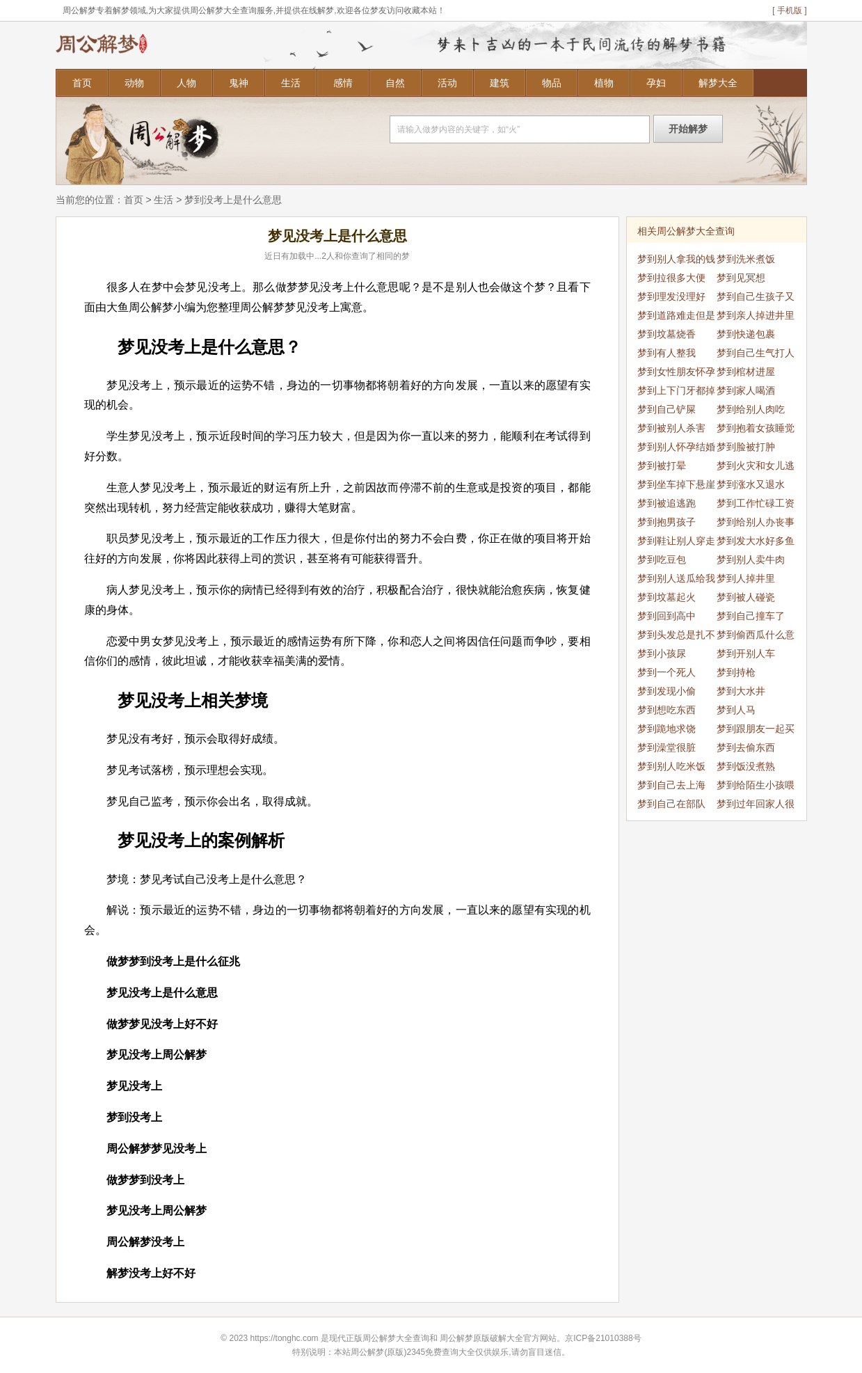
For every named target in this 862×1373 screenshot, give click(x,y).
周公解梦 (456, 1338)
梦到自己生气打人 (756, 352)
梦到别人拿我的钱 (676, 258)
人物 (186, 82)
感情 (343, 82)
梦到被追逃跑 (666, 503)
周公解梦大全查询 (395, 1338)
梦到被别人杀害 (671, 428)
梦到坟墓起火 (666, 597)
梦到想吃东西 (666, 709)
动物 (134, 82)
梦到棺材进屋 (746, 371)
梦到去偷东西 (746, 747)
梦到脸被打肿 (746, 446)
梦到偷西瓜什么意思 (756, 636)
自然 (395, 82)
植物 (604, 82)
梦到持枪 (736, 672)
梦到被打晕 (661, 465)
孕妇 (656, 82)
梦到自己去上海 (671, 785)
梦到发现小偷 (666, 691)
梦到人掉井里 (746, 578)
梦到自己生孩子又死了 (756, 298)
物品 (551, 82)
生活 (291, 82)
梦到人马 (736, 709)
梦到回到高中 (666, 615)
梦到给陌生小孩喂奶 (756, 787)
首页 (82, 82)
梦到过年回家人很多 (756, 806)
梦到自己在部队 (671, 803)
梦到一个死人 (666, 672)
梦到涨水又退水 (751, 484)
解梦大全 (718, 82)
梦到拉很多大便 (671, 277)
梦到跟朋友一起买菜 (756, 730)
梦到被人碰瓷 (746, 597)
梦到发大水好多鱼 (756, 540)
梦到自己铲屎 (666, 409)
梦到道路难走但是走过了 (676, 317)
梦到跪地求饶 (666, 728)
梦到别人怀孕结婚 (676, 446)
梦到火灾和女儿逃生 (756, 467)
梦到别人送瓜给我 (676, 578)
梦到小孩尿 (661, 653)
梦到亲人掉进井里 (756, 315)
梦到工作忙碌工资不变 (756, 505)
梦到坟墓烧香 (666, 334)
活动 (447, 82)
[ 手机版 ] (789, 10)
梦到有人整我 (666, 352)
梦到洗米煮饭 (746, 258)
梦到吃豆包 (661, 559)
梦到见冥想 (741, 277)
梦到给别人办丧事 (756, 521)
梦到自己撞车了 (751, 615)
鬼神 (238, 82)
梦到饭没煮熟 (746, 766)
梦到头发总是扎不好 (676, 636)
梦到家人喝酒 (746, 390)
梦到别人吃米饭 (671, 766)
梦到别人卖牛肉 (751, 559)
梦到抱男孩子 (666, 521)
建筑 (499, 82)
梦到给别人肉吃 (751, 409)
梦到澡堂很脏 (666, 747)
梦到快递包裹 (746, 334)
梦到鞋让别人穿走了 (676, 542)
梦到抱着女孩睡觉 (756, 428)
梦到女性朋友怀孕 (676, 371)
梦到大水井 (741, 691)
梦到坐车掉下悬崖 (676, 484)
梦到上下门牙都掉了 (676, 392)
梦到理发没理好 (671, 296)
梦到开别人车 (746, 653)
